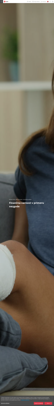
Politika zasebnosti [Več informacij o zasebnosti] (25, 402)
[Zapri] (52, 399)
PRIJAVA (52, 1)
